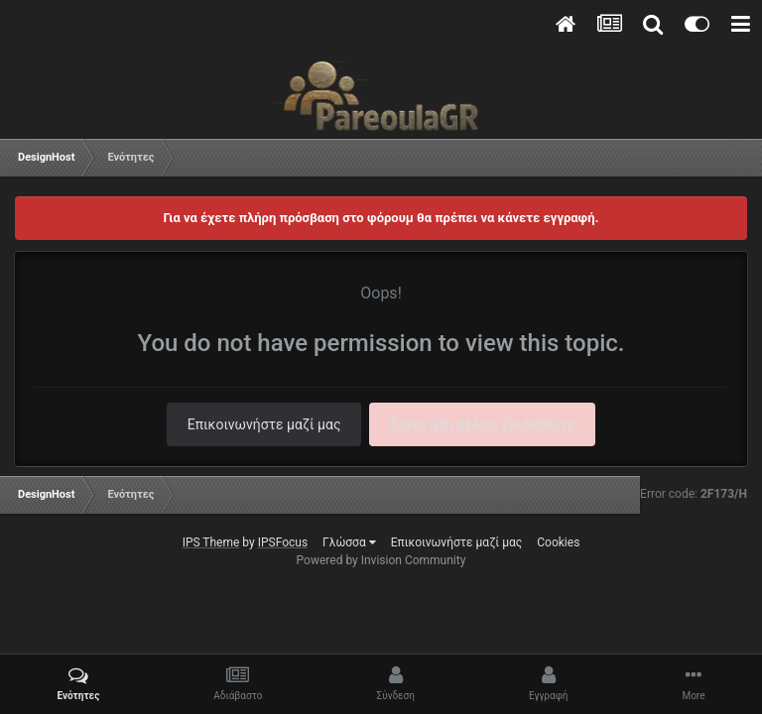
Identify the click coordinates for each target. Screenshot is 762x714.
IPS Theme (211, 542)
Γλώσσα (349, 542)
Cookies (558, 542)
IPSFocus (283, 542)
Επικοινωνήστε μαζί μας (264, 424)
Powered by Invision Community (381, 560)
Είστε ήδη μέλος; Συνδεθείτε (482, 424)
